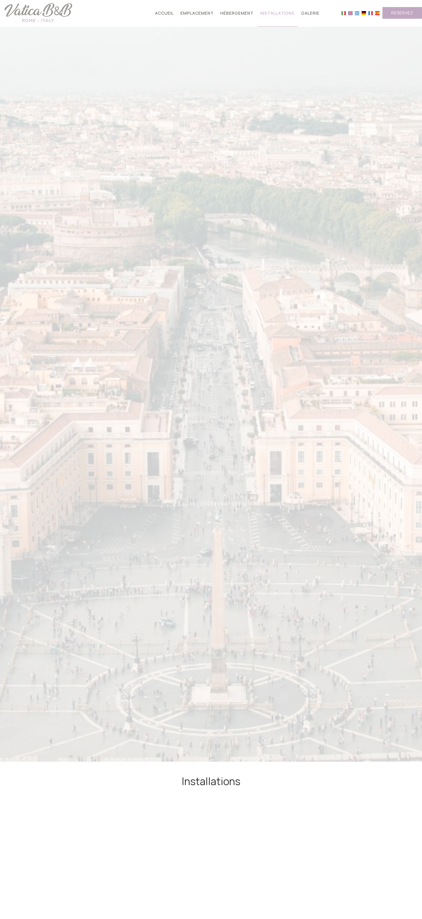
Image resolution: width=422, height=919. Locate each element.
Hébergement (236, 13)
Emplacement (197, 13)
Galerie (310, 13)
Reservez (402, 13)
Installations (277, 13)
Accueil (164, 13)
